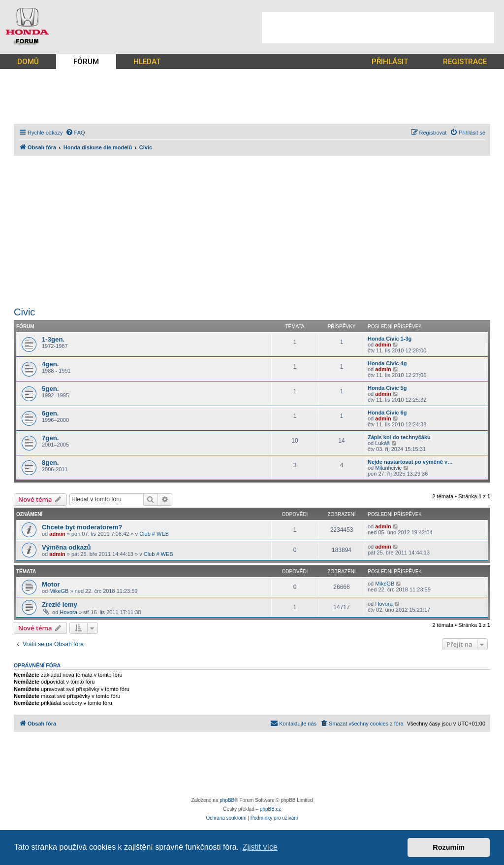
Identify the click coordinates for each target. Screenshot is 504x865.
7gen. (50, 438)
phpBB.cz (270, 809)
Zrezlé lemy (59, 604)
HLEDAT (146, 61)
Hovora (68, 612)
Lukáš (382, 443)
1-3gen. (53, 339)
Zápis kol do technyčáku (399, 437)
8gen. (50, 462)
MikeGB (58, 591)
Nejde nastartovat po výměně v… (410, 462)
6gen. (50, 413)
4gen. (50, 364)
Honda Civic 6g (387, 412)
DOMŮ (28, 61)
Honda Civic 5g (387, 388)
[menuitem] (75, 132)
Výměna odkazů (66, 547)
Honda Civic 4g (387, 363)
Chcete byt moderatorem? (82, 527)
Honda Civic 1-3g (389, 339)
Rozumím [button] (449, 847)
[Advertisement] (378, 27)
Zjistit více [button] (260, 847)
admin (383, 344)
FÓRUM (86, 61)
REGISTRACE (465, 61)
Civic (24, 312)
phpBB (227, 800)
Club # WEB (154, 534)
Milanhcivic (388, 468)
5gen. (50, 388)
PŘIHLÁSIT (390, 61)
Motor (51, 584)
